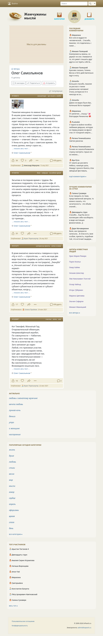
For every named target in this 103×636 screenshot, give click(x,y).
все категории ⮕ (15, 534)
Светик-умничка (76, 141)
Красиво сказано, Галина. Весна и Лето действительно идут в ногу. (81, 73)
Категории (59, 14)
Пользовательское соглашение (23, 621)
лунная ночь (14, 410)
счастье (49, 319)
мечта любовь (16, 404)
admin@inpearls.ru (84, 628)
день (11, 528)
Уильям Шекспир (76, 273)
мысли (12, 486)
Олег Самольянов (22, 153)
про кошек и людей (54, 96)
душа (11, 455)
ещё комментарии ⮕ (77, 176)
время (12, 516)
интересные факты (43, 246)
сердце (12, 498)
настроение (15, 434)
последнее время (55, 173)
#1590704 (15, 173)
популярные (55, 91)
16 (17, 381)
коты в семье (56, 246)
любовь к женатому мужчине (23, 398)
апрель (12, 504)
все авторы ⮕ (74, 313)
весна (11, 473)
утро (11, 422)
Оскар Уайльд (75, 284)
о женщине (14, 428)
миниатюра (41, 96)
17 (17, 304)
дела (38, 173)
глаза (11, 522)
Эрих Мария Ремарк (77, 256)
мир (11, 480)
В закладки (18, 83)
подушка (45, 173)
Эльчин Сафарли (76, 301)
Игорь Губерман (76, 290)
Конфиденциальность (20, 626)
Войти (13, 3)
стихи (12, 467)
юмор (11, 492)
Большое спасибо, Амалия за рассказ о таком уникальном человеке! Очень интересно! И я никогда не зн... (80, 89)
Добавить (89, 14)
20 (17, 233)
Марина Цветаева (76, 296)
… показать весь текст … (21, 149)
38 (17, 160)
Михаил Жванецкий (77, 307)
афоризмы (14, 510)
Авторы (74, 14)
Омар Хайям (74, 267)
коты (55, 319)
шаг (59, 319)
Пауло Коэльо (75, 261)
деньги (12, 416)
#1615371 (15, 246)
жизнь (12, 449)
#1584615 (15, 96)
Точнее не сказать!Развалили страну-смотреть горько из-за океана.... (81, 152)
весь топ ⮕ (13, 606)
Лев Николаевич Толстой (79, 279)
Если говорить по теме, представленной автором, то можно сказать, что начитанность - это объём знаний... (81, 201)
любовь (12, 461)
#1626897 (15, 319)
